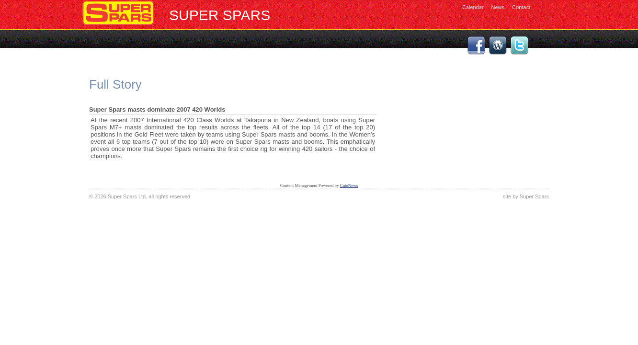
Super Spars (219, 15)
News (498, 7)
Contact (521, 7)
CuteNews (349, 185)
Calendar (473, 7)
